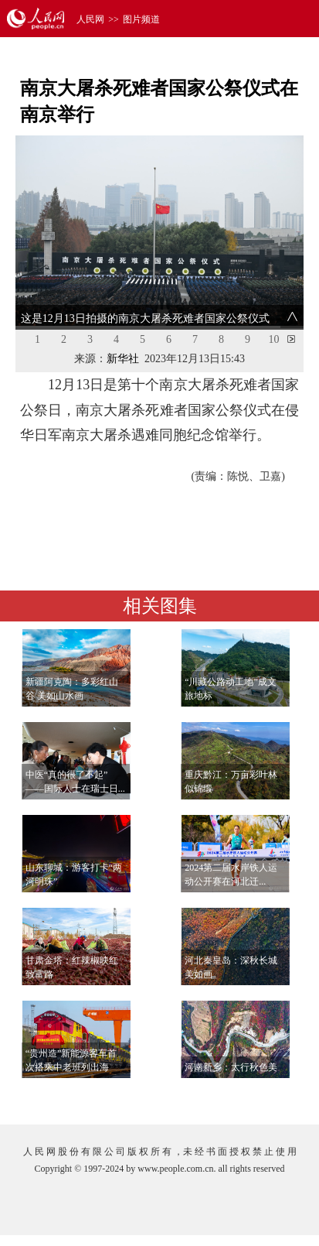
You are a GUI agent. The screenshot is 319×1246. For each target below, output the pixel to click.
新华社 (123, 359)
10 (274, 339)
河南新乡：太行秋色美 (231, 1067)
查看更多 (259, 1097)
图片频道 (141, 19)
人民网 (90, 19)
